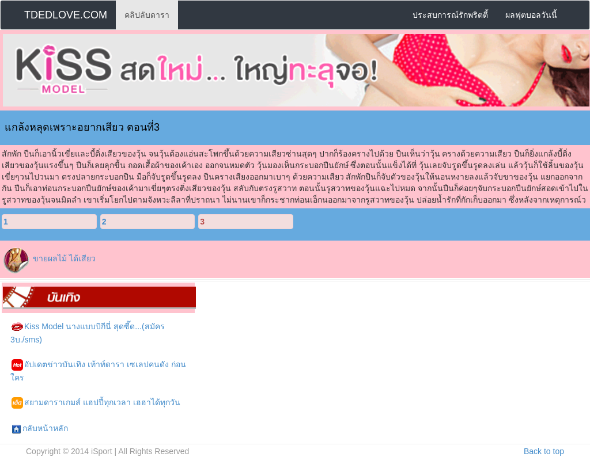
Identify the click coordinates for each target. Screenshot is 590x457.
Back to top (544, 451)
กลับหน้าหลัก (40, 429)
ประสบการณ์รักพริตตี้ (450, 15)
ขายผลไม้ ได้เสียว (64, 258)
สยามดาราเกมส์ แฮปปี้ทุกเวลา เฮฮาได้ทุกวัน (96, 403)
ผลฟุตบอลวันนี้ (531, 15)
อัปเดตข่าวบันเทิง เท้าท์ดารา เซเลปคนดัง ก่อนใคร (98, 370)
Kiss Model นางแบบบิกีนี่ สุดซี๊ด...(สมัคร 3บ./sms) (87, 332)
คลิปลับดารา (146, 15)
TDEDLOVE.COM (65, 15)
